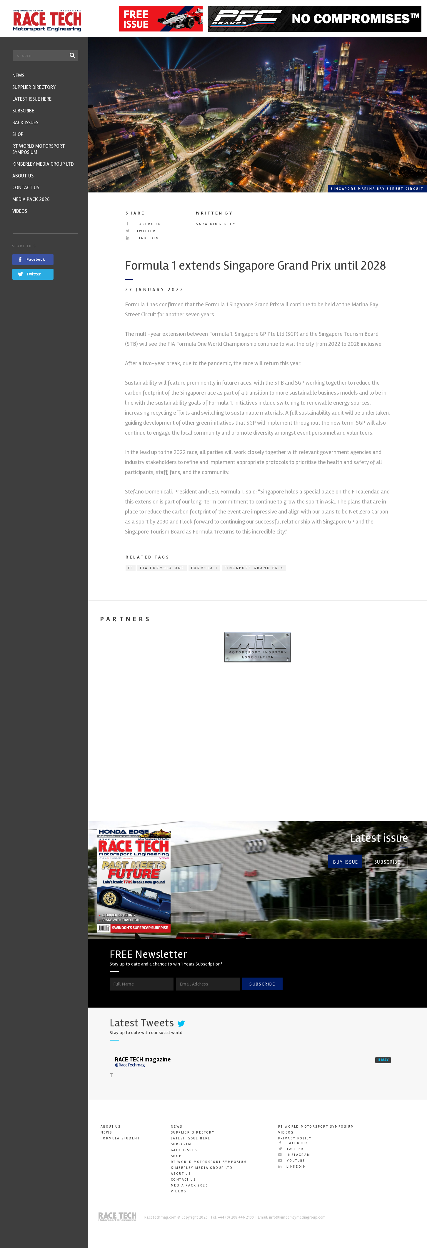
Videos (178, 1191)
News (106, 1132)
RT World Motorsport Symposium (209, 1162)
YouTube (291, 1161)
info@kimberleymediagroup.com (297, 1217)
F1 (131, 568)
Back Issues (184, 1150)
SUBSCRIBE (262, 984)
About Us (111, 1126)
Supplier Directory (193, 1132)
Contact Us (183, 1179)
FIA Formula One (162, 568)
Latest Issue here (191, 1138)
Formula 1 (204, 568)
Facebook (143, 224)
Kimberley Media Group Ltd (202, 1168)
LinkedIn (142, 238)
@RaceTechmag (130, 1065)
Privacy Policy (295, 1138)
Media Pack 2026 (189, 1185)
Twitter (141, 231)
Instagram (294, 1155)
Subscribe (387, 861)
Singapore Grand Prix (254, 568)
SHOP (176, 1156)
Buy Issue (345, 861)
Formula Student (120, 1138)
